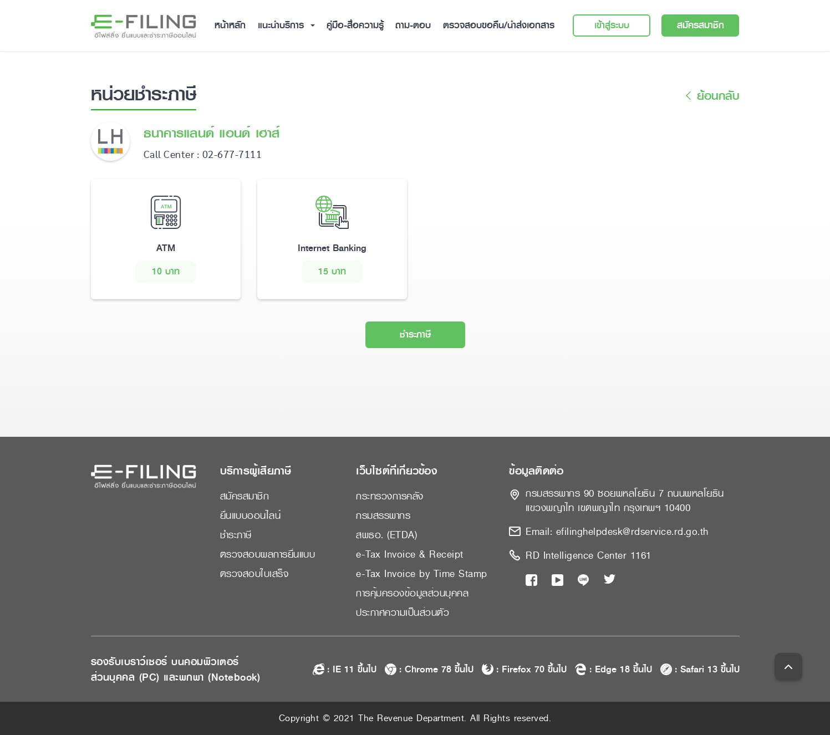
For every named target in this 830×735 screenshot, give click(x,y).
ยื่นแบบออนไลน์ (250, 515)
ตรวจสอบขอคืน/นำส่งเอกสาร (498, 25)
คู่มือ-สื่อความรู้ (355, 25)
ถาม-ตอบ (413, 25)
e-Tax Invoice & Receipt (410, 554)
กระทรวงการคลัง (390, 496)
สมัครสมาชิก (700, 25)
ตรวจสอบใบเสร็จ (254, 573)
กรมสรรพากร (383, 515)
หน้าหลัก (230, 25)
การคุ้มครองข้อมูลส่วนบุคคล (412, 593)
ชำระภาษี (415, 334)
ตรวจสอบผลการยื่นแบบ (267, 554)
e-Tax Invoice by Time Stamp (421, 573)
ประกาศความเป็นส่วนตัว (402, 612)
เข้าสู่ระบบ (611, 25)
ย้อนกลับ (710, 96)
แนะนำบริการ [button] (282, 25)
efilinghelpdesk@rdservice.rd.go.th (632, 531)
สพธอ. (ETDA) (386, 535)
